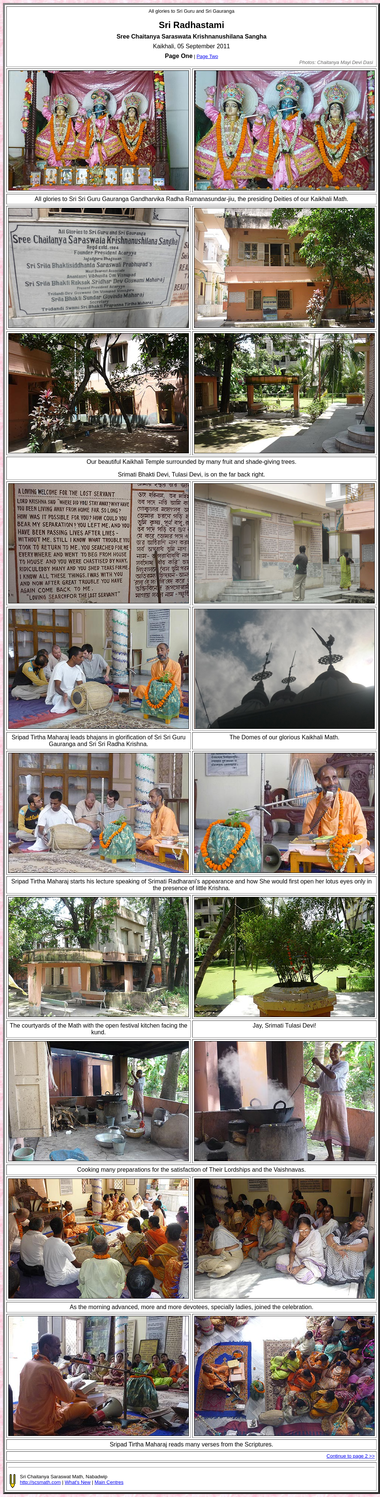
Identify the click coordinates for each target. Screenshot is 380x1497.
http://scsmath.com (40, 1482)
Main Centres (108, 1482)
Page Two (207, 56)
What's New (78, 1482)
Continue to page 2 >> (350, 1456)
